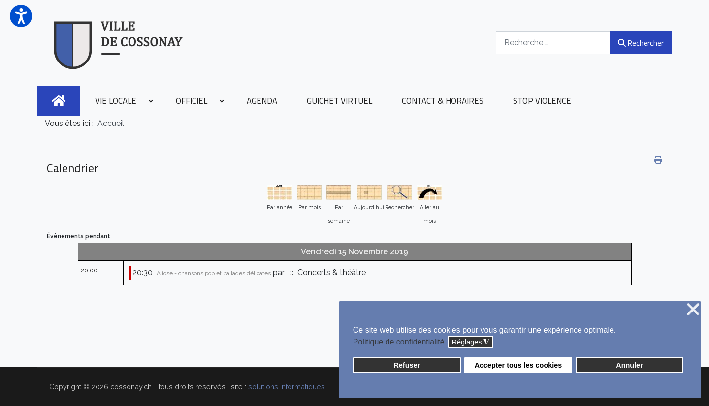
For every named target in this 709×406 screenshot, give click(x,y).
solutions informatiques (286, 386)
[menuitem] (58, 101)
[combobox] (553, 42)
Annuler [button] (629, 365)
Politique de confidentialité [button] (399, 342)
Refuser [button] (406, 365)
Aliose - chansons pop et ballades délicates (214, 273)
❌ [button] (693, 310)
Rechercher (641, 43)
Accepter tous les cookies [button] (518, 365)
